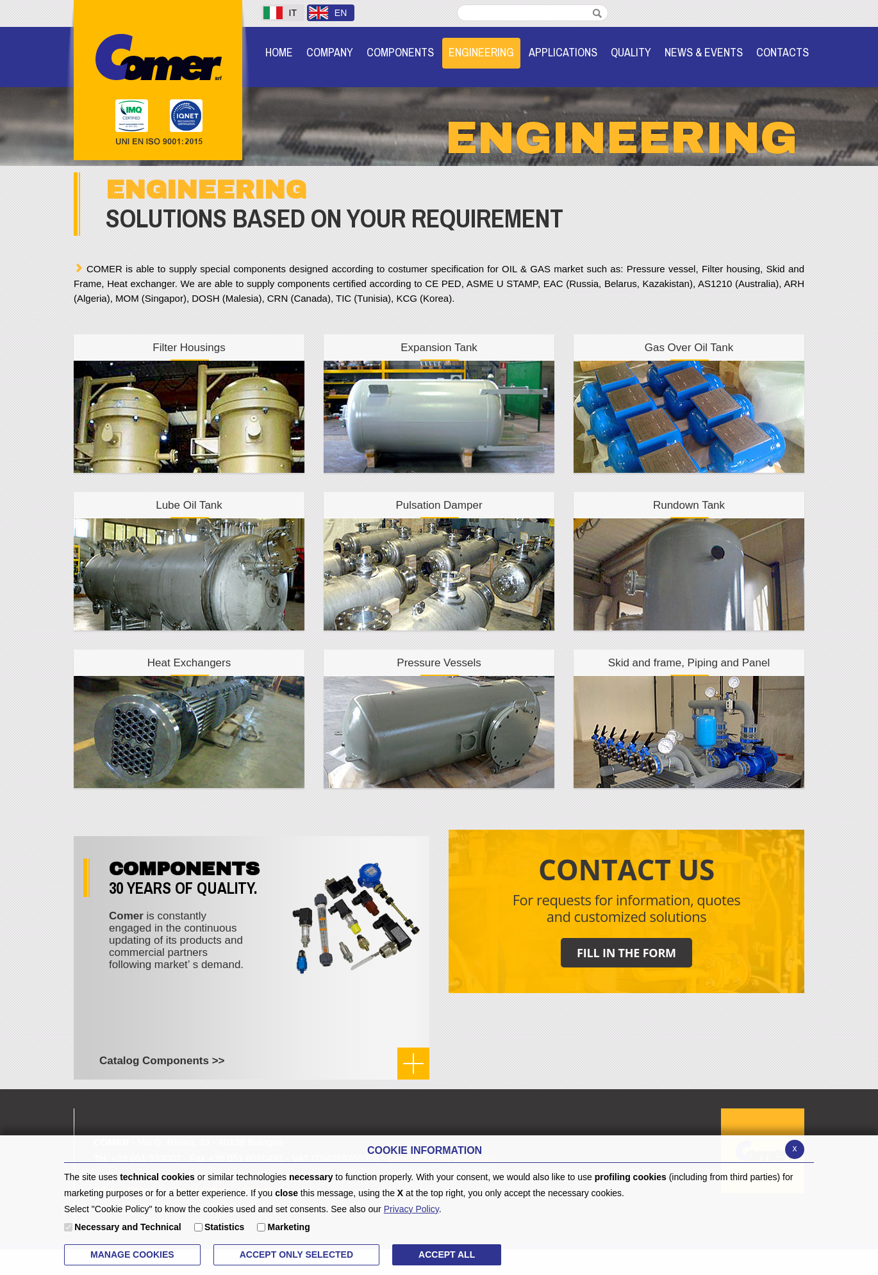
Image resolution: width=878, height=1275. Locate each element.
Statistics (224, 1227)
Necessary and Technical (127, 1227)
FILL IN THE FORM (626, 952)
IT (280, 12)
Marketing (289, 1227)
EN (328, 12)
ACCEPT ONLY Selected (296, 1254)
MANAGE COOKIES (132, 1254)
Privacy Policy (411, 1209)
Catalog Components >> (162, 1061)
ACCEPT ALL (446, 1254)
